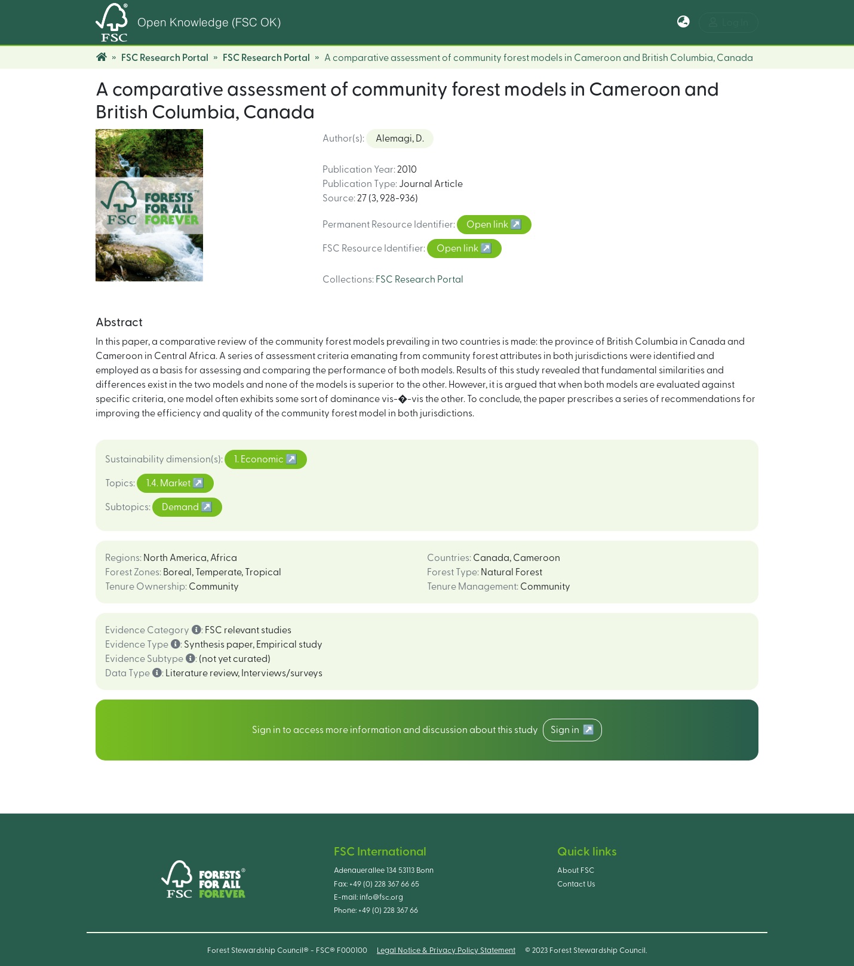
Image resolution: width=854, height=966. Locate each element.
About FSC (575, 870)
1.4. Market (169, 483)
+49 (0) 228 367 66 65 (384, 884)
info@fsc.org (381, 897)
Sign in (567, 730)
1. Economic (259, 459)
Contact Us (576, 884)
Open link (488, 224)
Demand (181, 507)
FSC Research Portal (164, 58)
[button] (683, 23)
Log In (728, 22)
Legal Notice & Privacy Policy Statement (446, 950)
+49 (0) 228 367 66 (388, 910)
